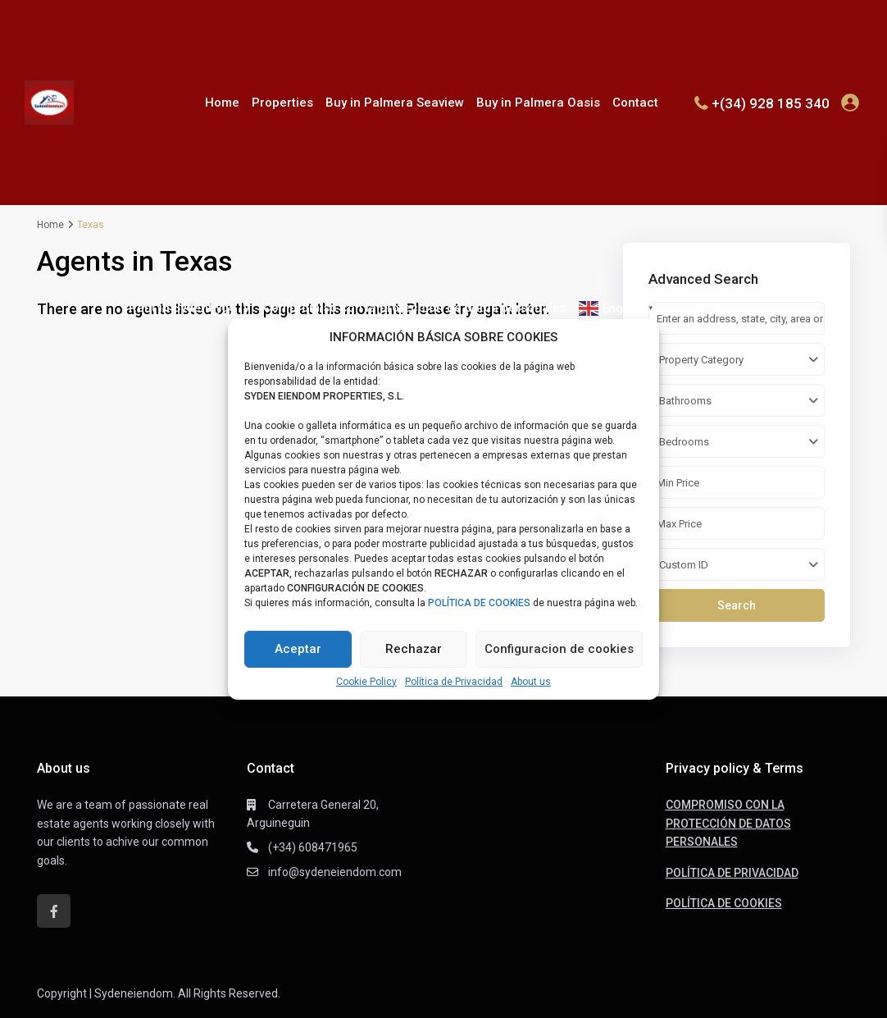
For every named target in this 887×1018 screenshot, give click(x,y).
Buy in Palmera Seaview (394, 102)
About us (531, 681)
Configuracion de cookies (559, 648)
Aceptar (298, 648)
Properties (282, 102)
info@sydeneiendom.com (335, 872)
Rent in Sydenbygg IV (190, 307)
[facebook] (54, 911)
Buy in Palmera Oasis (538, 102)
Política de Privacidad (454, 681)
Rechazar (413, 648)
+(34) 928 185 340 (771, 102)
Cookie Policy (366, 681)
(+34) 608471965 (312, 847)
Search (736, 605)
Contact (635, 102)
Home (222, 102)
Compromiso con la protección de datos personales (414, 307)
